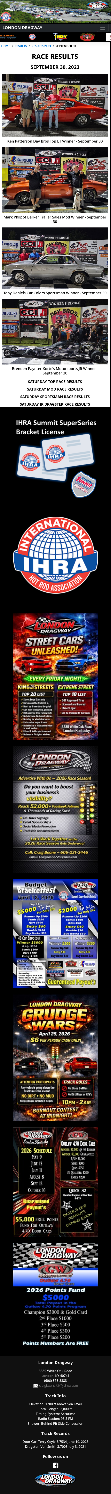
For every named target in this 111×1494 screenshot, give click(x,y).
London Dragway (22, 27)
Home (5, 46)
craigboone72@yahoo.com (55, 1385)
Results (21, 46)
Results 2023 (41, 46)
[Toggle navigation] (103, 28)
